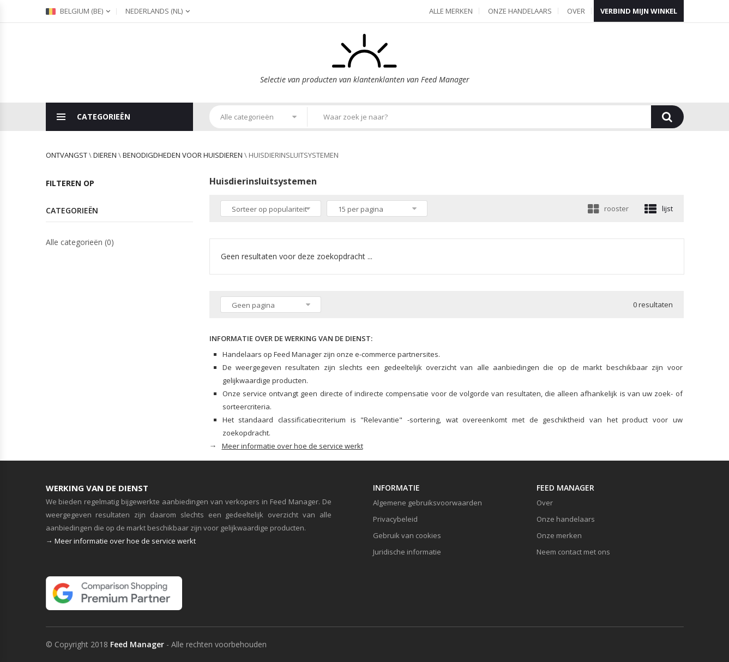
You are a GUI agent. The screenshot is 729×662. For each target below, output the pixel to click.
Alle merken (451, 11)
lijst (658, 208)
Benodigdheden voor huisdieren (183, 155)
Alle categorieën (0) (80, 242)
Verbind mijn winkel (638, 11)
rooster (608, 208)
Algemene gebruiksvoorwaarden (427, 503)
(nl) (154, 11)
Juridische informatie (407, 552)
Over (576, 11)
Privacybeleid (395, 519)
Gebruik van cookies (407, 535)
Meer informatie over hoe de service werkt (292, 446)
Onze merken (559, 535)
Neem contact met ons (573, 552)
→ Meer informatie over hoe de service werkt (121, 541)
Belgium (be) (74, 11)
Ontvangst (66, 155)
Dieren (105, 155)
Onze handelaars (520, 11)
